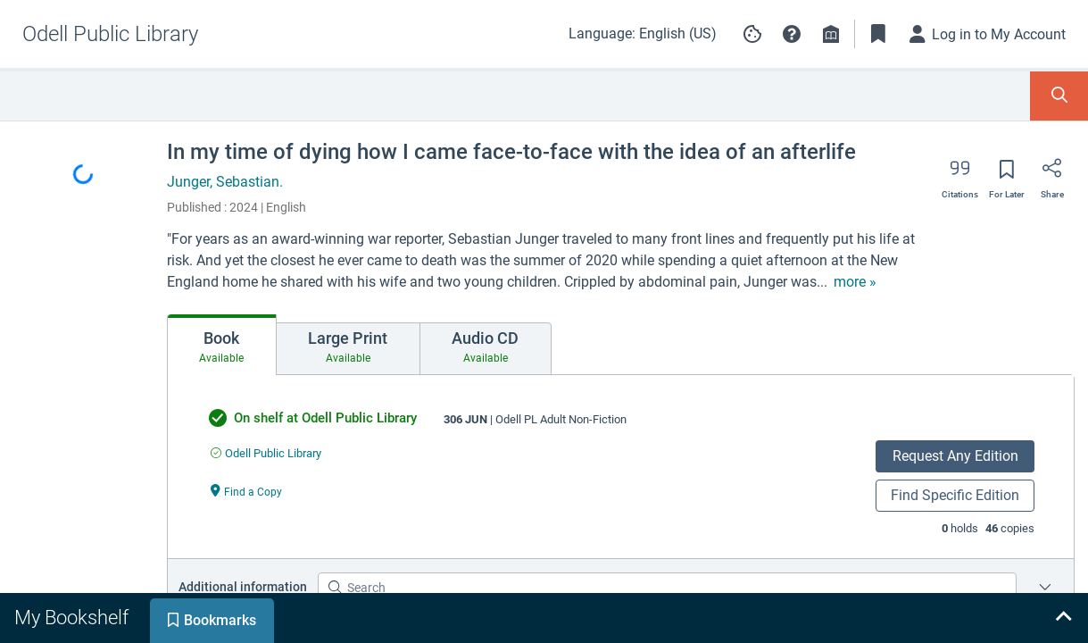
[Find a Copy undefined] (246, 490)
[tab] (222, 344)
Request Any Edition (955, 455)
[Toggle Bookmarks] (878, 34)
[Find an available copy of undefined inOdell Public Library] (266, 453)
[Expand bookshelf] (1063, 618)
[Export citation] (960, 174)
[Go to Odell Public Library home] (110, 34)
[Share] (1052, 174)
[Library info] (831, 34)
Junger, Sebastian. (225, 181)
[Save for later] (1007, 175)
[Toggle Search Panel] (1059, 96)
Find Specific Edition (955, 495)
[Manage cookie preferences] (752, 34)
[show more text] (855, 282)
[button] (792, 34)
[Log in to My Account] (988, 34)
